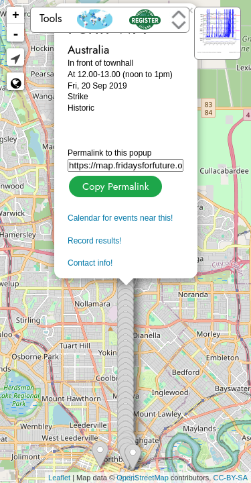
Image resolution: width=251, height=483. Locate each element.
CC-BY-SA (230, 478)
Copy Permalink (114, 185)
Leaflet (59, 478)
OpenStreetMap (142, 478)
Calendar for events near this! (120, 218)
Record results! (95, 241)
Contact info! (90, 263)
